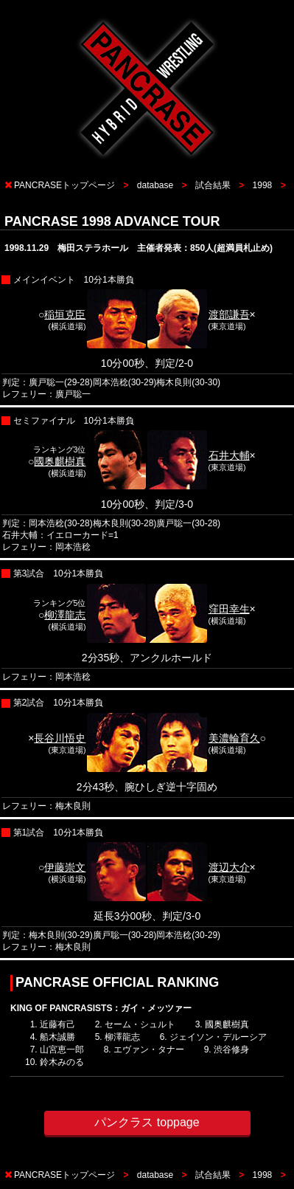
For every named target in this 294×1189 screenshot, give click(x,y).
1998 (263, 185)
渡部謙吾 (229, 314)
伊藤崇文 (64, 867)
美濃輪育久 (234, 738)
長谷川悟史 (59, 738)
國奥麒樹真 (59, 461)
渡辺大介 (229, 867)
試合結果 (213, 185)
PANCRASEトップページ (64, 185)
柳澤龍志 (64, 615)
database (155, 185)
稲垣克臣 (64, 314)
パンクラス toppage (146, 1122)
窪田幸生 (229, 609)
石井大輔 (229, 455)
